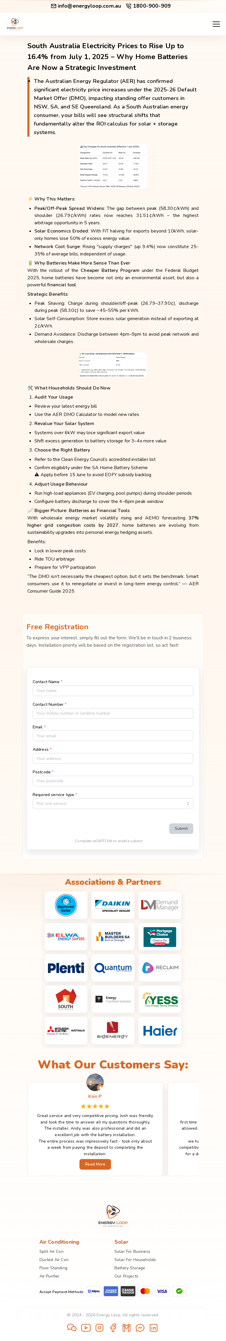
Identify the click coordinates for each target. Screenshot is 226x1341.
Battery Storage (129, 1268)
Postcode (43, 772)
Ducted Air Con (54, 1260)
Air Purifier (49, 1276)
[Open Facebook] (113, 1328)
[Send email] (126, 1328)
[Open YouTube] (85, 1328)
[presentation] (119, 825)
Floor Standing (53, 1268)
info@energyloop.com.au (86, 5)
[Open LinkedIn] (153, 1328)
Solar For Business (132, 1251)
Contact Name (47, 682)
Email (39, 727)
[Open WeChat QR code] (72, 1328)
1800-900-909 (148, 5)
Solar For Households (135, 1260)
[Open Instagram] (99, 1328)
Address (42, 749)
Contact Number (50, 704)
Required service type (55, 794)
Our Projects (126, 1276)
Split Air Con (51, 1251)
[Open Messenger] (140, 1328)
